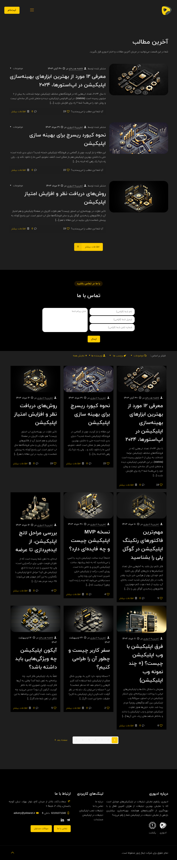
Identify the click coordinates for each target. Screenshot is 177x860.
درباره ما (99, 801)
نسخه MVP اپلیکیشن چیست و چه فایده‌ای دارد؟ (89, 540)
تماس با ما (98, 806)
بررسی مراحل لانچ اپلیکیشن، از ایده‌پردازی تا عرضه (36, 541)
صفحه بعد (60, 740)
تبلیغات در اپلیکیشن (92, 815)
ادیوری (163, 828)
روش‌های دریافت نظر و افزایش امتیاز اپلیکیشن (35, 414)
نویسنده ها (97, 355)
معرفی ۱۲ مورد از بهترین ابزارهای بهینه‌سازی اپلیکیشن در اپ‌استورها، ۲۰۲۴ (144, 422)
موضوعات (138, 355)
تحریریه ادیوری (75, 127)
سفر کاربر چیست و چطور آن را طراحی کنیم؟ (89, 659)
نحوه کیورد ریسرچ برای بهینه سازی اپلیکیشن (90, 414)
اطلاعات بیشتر (18, 111)
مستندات (98, 819)
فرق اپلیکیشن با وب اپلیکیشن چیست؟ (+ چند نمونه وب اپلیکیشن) (145, 663)
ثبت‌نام (12, 10)
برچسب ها (117, 355)
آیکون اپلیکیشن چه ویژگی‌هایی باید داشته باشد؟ (36, 659)
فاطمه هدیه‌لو (76, 68)
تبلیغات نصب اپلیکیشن (91, 810)
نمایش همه (80, 355)
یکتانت (152, 828)
